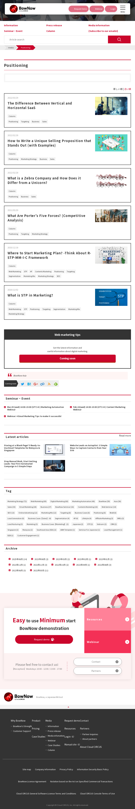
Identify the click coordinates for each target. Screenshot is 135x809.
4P (31, 271)
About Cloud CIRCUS (91, 746)
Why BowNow (18, 720)
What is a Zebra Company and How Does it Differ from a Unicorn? (44, 180)
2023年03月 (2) (63, 559)
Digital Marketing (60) (59, 501)
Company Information (45, 769)
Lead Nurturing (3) (15, 524)
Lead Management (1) (113, 529)
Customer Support (22, 730)
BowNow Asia (19, 375)
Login (67, 736)
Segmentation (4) (62, 518)
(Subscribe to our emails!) (103, 31)
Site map (27, 769)
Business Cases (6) (82, 512)
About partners (89, 738)
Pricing (36, 728)
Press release (54, 25)
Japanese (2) (78, 524)
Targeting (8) (65, 512)
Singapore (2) (13, 529)
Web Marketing (15, 271)
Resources (94, 619)
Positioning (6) (100, 512)
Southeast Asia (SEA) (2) (46, 529)
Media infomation (56, 735)
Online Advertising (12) (28, 512)
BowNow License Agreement (32, 781)
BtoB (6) (113, 512)
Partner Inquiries (90, 734)
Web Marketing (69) (39, 501)
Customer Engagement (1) (28, 535)
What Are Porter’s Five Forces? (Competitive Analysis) (46, 217)
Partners (96, 670)
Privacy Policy (66, 769)
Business (35, 121)
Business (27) (46, 507)
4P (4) (76, 518)
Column (50, 31)
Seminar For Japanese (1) (89, 529)
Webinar (93, 642)
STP (25, 271)
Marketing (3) (32, 524)
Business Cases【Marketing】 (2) (55, 524)
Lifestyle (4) (86, 518)
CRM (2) (114, 524)
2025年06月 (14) (19, 559)
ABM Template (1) (67, 529)
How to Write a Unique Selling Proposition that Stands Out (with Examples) (49, 143)
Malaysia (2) (28, 529)
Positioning (13, 121)
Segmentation (15, 276)
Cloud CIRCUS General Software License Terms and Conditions (46, 793)
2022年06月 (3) (19, 570)
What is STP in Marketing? (30, 295)
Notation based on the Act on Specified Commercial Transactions (81, 781)
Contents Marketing (43, 271)
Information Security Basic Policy (93, 769)
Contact (96, 661)
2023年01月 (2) (105, 559)
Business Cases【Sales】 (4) (39, 518)
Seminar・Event (13, 31)
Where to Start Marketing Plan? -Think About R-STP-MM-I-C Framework (49, 255)
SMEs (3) (120, 518)
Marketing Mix (29, 276)
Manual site (70, 744)
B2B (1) (10, 535)
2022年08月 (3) (104, 564)
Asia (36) (117, 501)
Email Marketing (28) (28, 507)
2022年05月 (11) (40, 570)
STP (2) (90, 524)
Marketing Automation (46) (83, 501)
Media (48, 720)
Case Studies (38, 736)
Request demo (72, 720)
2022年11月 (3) (40, 564)
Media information (99, 25)
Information (11, 25)
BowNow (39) (104, 501)
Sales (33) (11, 507)
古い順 (127, 89)
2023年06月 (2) (41, 559)
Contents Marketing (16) (88, 507)
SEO (58, 276)
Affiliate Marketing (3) (104, 518)
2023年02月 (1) (84, 559)
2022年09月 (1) (83, 564)
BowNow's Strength (22, 726)
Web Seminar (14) (109, 507)
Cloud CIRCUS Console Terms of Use (97, 793)
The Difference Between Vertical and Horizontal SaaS (40, 105)
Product (36, 720)
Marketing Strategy (29, 159)
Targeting (25, 121)
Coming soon (67, 358)
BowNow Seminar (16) (64, 507)
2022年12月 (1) (19, 564)
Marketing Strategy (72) (17, 501)
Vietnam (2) (102, 524)
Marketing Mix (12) (48, 512)
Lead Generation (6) (16, 518)
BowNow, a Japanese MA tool (49, 697)
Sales (44, 121)
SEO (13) (11, 512)
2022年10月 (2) (62, 564)
